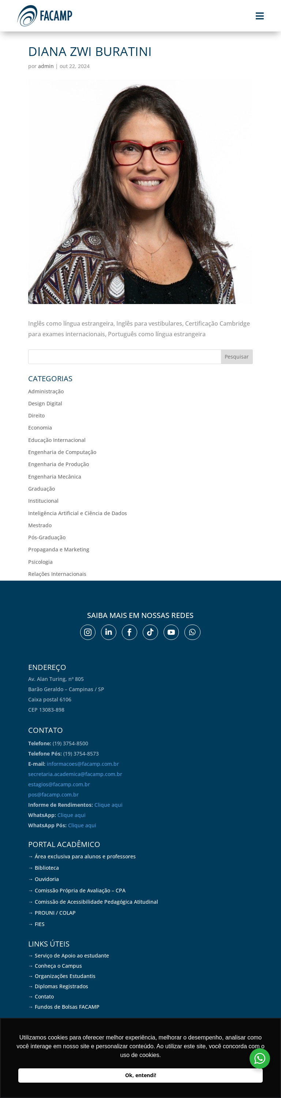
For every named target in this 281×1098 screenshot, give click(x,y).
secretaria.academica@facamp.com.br (75, 774)
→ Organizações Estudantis (61, 976)
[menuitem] (87, 632)
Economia (40, 427)
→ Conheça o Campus (55, 965)
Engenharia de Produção (58, 464)
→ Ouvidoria (43, 879)
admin (46, 66)
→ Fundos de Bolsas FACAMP (64, 1006)
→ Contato (41, 996)
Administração (46, 391)
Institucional (43, 500)
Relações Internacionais (57, 573)
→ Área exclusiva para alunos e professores (82, 856)
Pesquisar (237, 356)
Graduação (41, 488)
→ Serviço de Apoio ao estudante (68, 955)
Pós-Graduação (46, 537)
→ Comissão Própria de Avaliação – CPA (76, 890)
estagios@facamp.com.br (59, 784)
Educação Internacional (57, 439)
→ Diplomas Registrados (58, 986)
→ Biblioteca (43, 867)
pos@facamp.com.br (53, 794)
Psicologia (40, 561)
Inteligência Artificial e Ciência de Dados (77, 513)
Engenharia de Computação (62, 452)
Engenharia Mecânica (54, 476)
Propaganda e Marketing (58, 549)
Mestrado (40, 525)
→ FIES (36, 924)
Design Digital (45, 403)
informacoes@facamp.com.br (83, 763)
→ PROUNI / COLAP (52, 912)
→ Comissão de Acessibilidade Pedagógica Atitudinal (93, 901)
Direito (36, 415)
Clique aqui (108, 804)
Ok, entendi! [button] (140, 1075)
